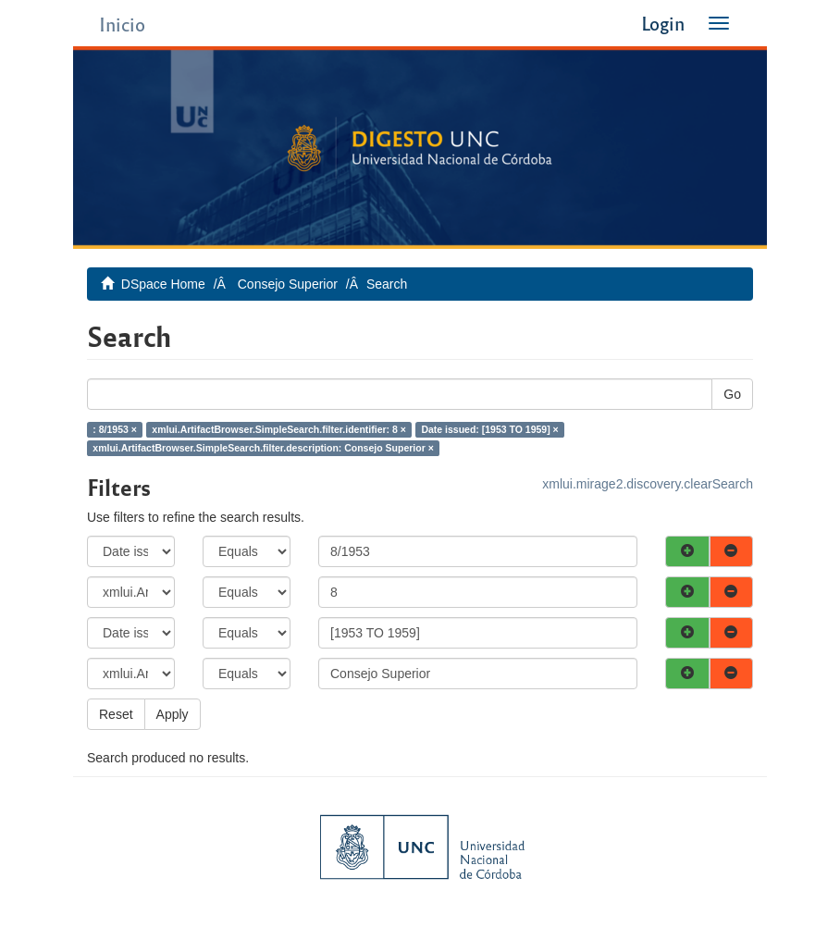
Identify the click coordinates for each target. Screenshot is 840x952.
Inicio (122, 23)
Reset (116, 714)
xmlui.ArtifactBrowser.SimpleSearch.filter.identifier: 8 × (279, 429)
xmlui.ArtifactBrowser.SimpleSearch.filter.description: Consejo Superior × (263, 447)
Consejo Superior (288, 284)
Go (732, 394)
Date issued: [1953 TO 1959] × (489, 429)
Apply (172, 714)
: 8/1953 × (115, 429)
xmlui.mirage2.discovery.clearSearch (647, 483)
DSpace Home (163, 284)
